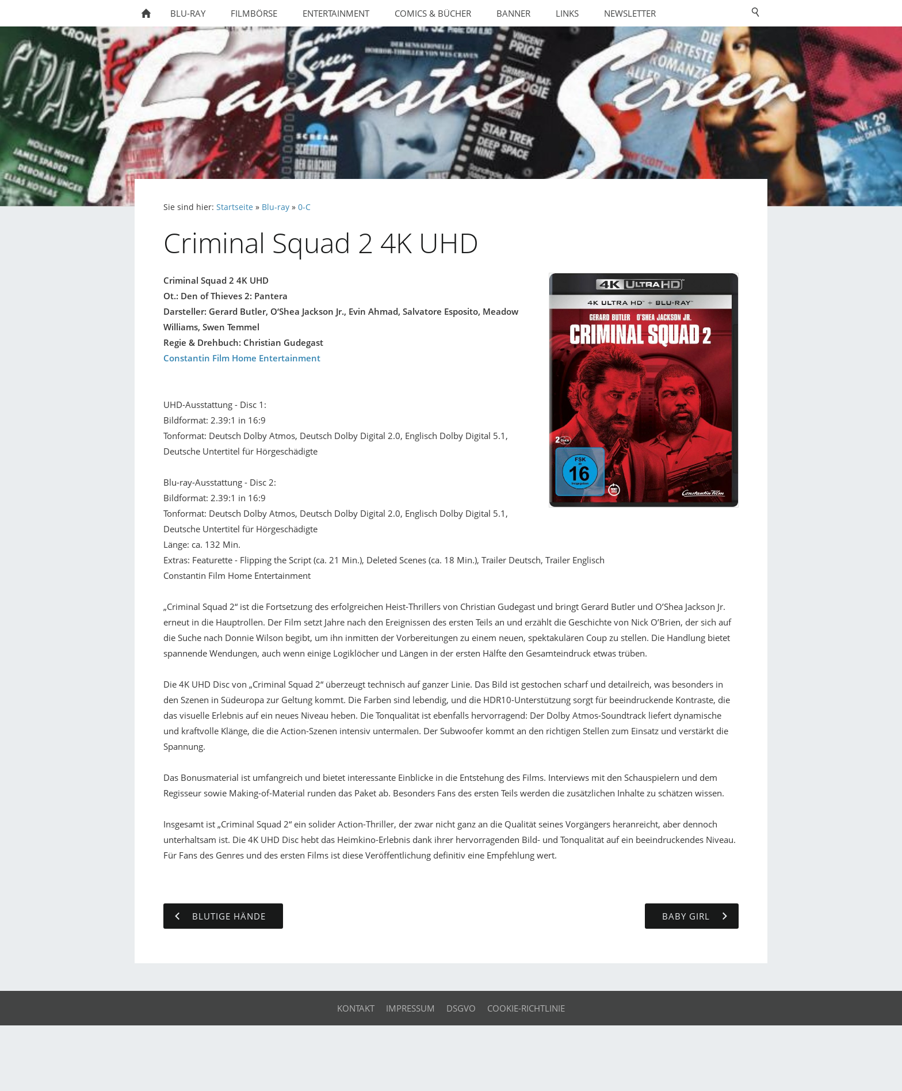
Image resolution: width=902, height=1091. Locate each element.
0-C (304, 207)
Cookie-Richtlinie (526, 1008)
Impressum (410, 1008)
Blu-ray (275, 207)
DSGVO (461, 1008)
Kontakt (355, 1008)
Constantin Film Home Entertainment (241, 358)
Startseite (234, 207)
